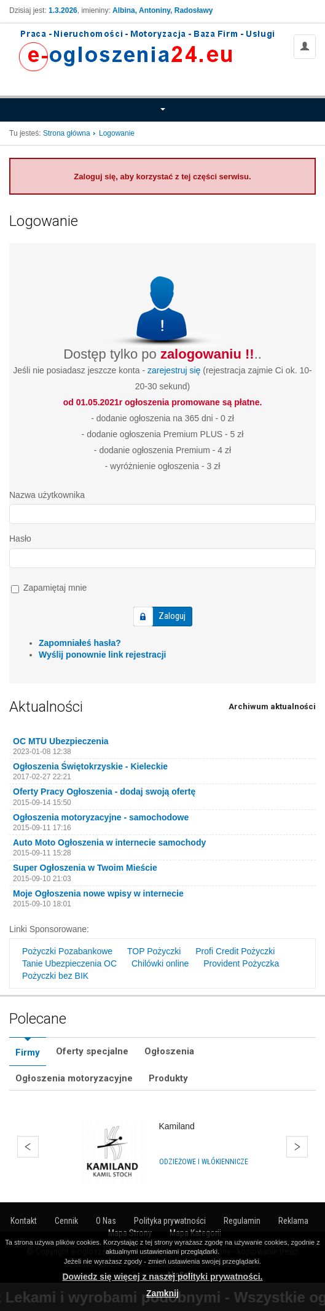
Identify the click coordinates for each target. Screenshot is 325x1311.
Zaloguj (172, 615)
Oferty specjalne (92, 1051)
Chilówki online (160, 963)
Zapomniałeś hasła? (80, 643)
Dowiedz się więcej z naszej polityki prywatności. (163, 1277)
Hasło (20, 538)
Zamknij (162, 1293)
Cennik (66, 1221)
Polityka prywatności (170, 1221)
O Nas (106, 1221)
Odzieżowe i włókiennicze (203, 1161)
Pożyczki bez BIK (55, 976)
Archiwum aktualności (272, 706)
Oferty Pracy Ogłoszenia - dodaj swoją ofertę (104, 791)
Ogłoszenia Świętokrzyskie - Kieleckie (90, 766)
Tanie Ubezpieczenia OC (69, 963)
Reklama (293, 1221)
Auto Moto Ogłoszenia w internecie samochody (109, 842)
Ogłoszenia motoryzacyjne (74, 1078)
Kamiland (177, 1126)
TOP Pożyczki (154, 951)
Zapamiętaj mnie (49, 588)
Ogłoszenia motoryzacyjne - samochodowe (101, 817)
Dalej (297, 1146)
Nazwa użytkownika (47, 495)
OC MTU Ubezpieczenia (61, 741)
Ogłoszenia (169, 1051)
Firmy (27, 1052)
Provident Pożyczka (241, 963)
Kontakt (23, 1221)
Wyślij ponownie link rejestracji (102, 654)
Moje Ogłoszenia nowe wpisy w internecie (98, 893)
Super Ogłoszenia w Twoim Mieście (85, 868)
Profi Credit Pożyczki (235, 951)
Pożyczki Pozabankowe (67, 951)
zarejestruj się (173, 370)
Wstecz (28, 1146)
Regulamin (242, 1221)
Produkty (168, 1078)
